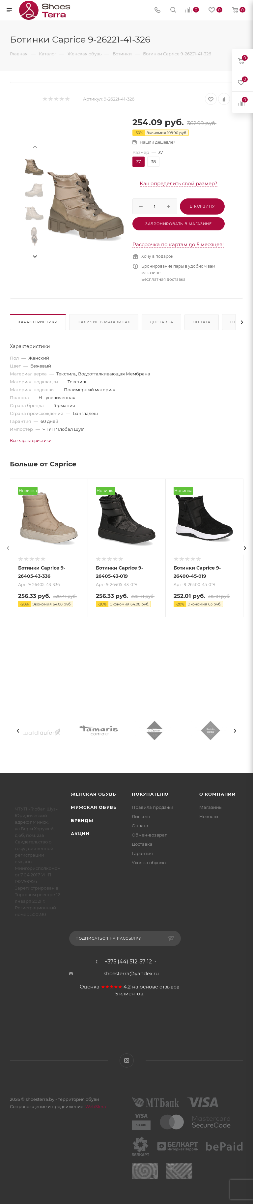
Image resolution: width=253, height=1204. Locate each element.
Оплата (202, 322)
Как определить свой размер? (178, 183)
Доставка (161, 322)
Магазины (210, 807)
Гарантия (142, 853)
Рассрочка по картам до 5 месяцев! (178, 244)
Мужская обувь (93, 807)
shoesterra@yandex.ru (131, 973)
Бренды (82, 820)
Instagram (127, 1060)
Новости (208, 816)
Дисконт (141, 816)
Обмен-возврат (149, 834)
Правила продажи (152, 807)
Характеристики (38, 322)
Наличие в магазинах (103, 322)
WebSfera (95, 1106)
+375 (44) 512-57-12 (128, 961)
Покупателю (150, 794)
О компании (217, 794)
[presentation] (34, 146)
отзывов (169, 987)
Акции (80, 833)
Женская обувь (93, 794)
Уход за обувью (149, 862)
